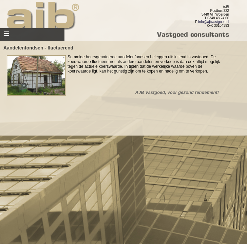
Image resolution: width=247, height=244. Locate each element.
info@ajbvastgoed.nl (213, 22)
